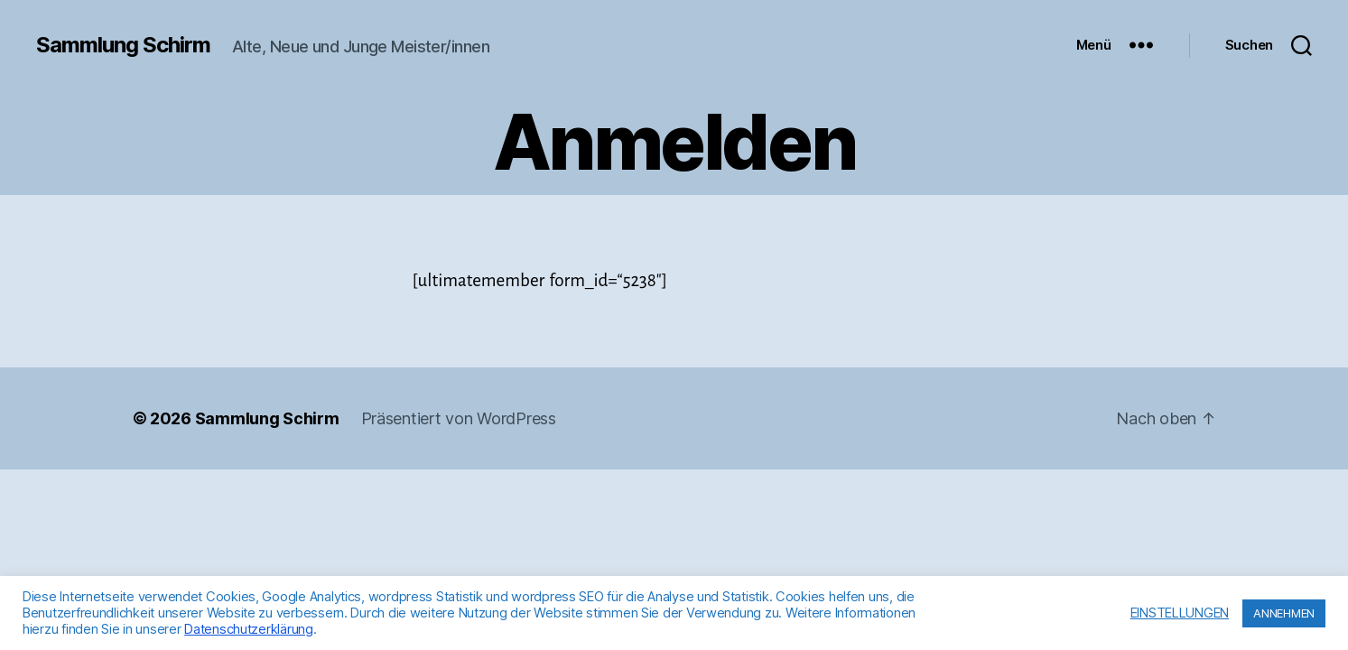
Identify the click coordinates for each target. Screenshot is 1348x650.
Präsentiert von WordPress (458, 418)
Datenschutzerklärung (248, 629)
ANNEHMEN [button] (1284, 613)
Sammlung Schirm (123, 45)
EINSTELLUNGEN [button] (1180, 613)
